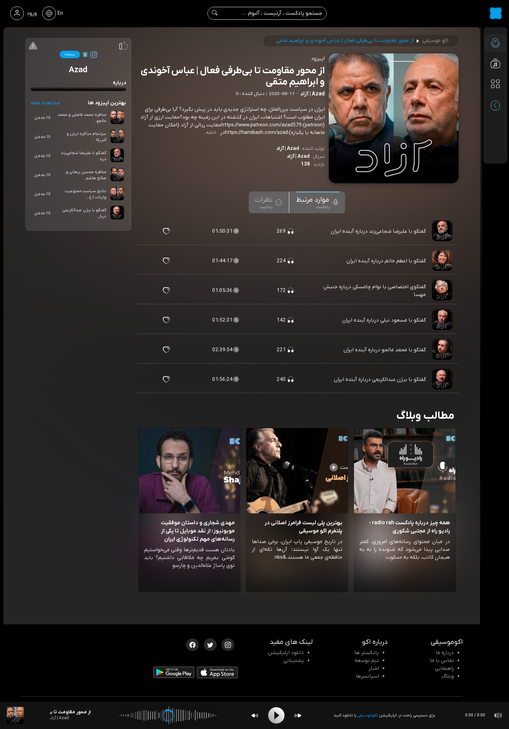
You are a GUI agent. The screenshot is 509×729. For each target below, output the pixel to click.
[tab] (317, 202)
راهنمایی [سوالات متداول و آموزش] (444, 668)
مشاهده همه (45, 102)
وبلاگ (448, 676)
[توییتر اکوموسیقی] (210, 644)
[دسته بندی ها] (495, 84)
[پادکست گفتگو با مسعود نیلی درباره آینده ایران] (443, 320)
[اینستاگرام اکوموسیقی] (227, 644)
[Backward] (255, 715)
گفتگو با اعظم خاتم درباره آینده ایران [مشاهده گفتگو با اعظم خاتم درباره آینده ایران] (386, 261)
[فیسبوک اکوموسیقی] (192, 644)
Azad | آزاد (287, 148)
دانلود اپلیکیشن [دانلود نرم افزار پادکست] (286, 652)
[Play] (276, 715)
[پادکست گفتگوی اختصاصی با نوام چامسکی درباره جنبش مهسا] (443, 290)
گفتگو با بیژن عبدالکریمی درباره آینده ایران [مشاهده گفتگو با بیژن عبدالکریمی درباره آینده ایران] (380, 379)
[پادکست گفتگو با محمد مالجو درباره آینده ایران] (443, 349)
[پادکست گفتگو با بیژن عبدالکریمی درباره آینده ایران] (443, 379)
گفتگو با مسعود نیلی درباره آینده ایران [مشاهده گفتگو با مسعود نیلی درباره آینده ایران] (384, 320)
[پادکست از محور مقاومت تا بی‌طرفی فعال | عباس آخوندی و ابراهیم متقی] (15, 715)
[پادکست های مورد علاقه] (495, 97)
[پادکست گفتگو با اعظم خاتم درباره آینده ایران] (443, 261)
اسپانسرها (367, 676)
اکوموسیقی (367, 715)
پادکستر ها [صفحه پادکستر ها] (366, 652)
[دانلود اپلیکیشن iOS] (217, 674)
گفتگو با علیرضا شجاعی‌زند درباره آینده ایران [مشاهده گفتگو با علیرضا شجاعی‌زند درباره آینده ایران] (378, 231)
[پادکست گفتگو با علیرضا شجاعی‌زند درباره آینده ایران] (443, 231)
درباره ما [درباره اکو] (445, 652)
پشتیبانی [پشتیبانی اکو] (293, 660)
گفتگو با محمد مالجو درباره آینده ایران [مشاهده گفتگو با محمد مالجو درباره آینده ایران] (384, 349)
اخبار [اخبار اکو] (374, 668)
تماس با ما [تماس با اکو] (442, 660)
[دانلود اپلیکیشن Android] (173, 673)
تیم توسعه (367, 660)
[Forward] (298, 715)
